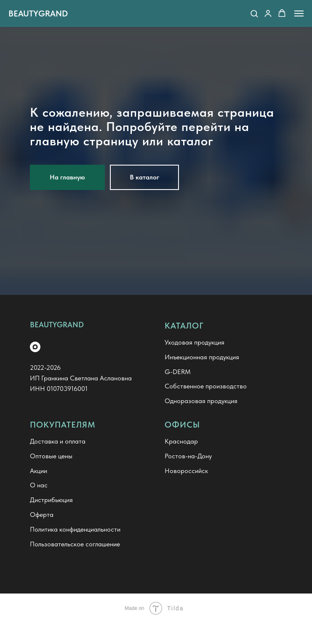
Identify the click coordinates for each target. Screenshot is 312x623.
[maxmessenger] (35, 347)
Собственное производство (206, 386)
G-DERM (178, 372)
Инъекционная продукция (202, 357)
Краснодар (181, 441)
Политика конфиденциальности (75, 529)
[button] (254, 13)
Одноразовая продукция (201, 401)
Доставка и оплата (57, 441)
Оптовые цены (51, 456)
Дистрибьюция (51, 500)
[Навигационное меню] (299, 13)
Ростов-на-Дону (188, 456)
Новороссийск (186, 471)
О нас (39, 485)
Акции (38, 471)
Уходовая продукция (194, 342)
